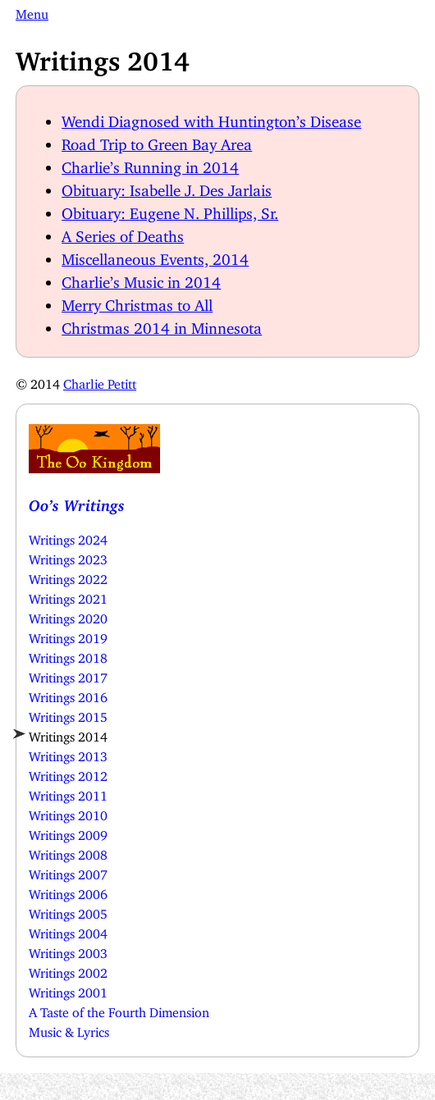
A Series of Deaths (123, 232)
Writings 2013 (68, 753)
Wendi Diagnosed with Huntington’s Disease (211, 118)
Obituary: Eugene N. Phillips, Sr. (170, 209)
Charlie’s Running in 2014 (150, 163)
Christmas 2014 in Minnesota (162, 324)
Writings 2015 (68, 714)
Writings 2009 (68, 832)
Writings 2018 (68, 655)
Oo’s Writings (77, 501)
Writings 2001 (68, 989)
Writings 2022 (68, 576)
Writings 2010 (68, 812)
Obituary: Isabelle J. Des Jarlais (167, 186)
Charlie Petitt (99, 381)
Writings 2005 (68, 910)
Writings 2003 (68, 950)
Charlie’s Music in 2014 (141, 278)
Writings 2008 (68, 851)
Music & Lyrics (69, 1029)
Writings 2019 (68, 635)
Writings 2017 (68, 674)
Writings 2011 (68, 792)
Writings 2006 (68, 891)
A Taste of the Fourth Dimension (119, 1009)
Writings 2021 (68, 595)
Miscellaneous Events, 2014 (155, 255)
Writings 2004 (68, 930)
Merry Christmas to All (137, 301)
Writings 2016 (68, 694)
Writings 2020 (68, 615)
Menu (32, 11)
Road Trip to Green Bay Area (157, 141)
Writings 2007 (68, 871)
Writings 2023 (68, 556)
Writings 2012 (68, 773)
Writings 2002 (68, 969)
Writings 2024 (68, 536)
